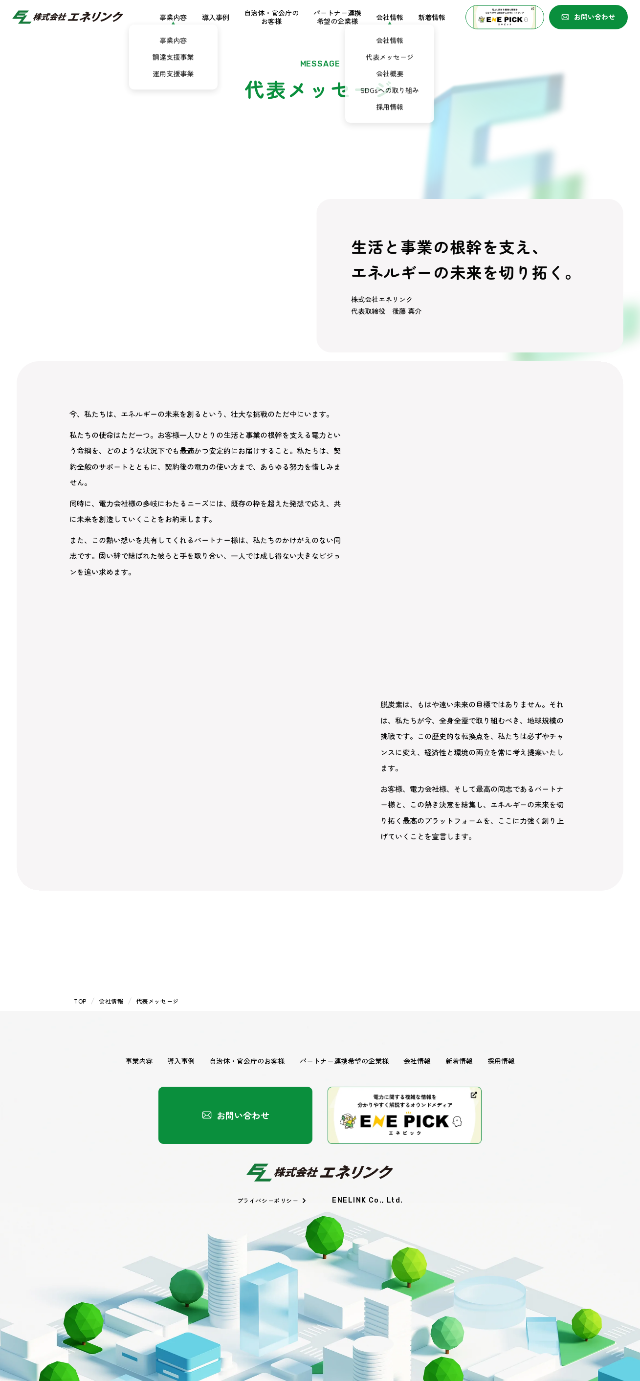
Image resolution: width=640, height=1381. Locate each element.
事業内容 (173, 17)
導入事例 (215, 17)
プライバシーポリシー (272, 1200)
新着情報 (431, 17)
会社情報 (389, 17)
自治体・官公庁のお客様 (271, 17)
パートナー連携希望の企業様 (337, 17)
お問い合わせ (588, 17)
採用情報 (501, 1061)
